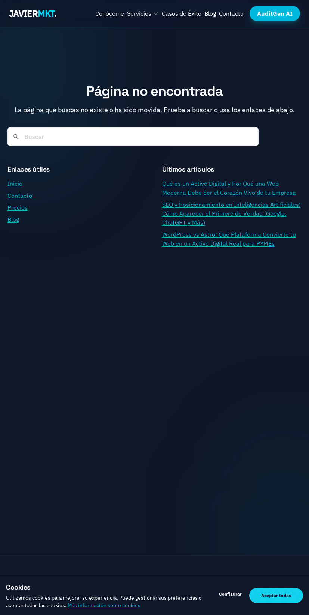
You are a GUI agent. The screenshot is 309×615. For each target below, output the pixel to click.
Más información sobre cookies (104, 605)
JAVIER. (32, 13)
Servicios (143, 13)
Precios (17, 207)
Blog (210, 13)
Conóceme (109, 13)
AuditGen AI (275, 13)
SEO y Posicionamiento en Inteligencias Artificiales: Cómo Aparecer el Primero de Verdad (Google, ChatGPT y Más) (231, 213)
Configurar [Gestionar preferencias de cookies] (230, 594)
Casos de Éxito (181, 13)
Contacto (231, 13)
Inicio (14, 183)
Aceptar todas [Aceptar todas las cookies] (276, 595)
